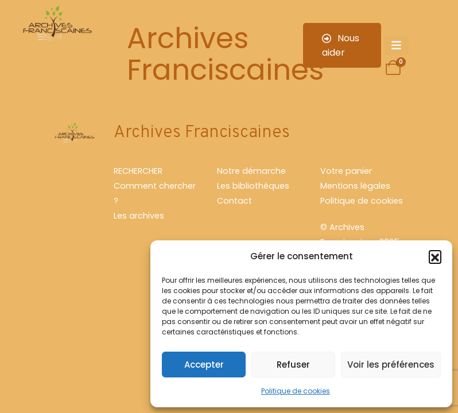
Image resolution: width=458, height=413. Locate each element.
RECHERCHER (138, 171)
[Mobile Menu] (396, 46)
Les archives (139, 215)
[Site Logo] (56, 25)
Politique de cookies (295, 391)
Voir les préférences (390, 365)
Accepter (204, 365)
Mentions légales (355, 186)
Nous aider (340, 45)
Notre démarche (251, 171)
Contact (234, 200)
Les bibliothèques (253, 186)
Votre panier (346, 171)
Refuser (293, 365)
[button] (435, 256)
